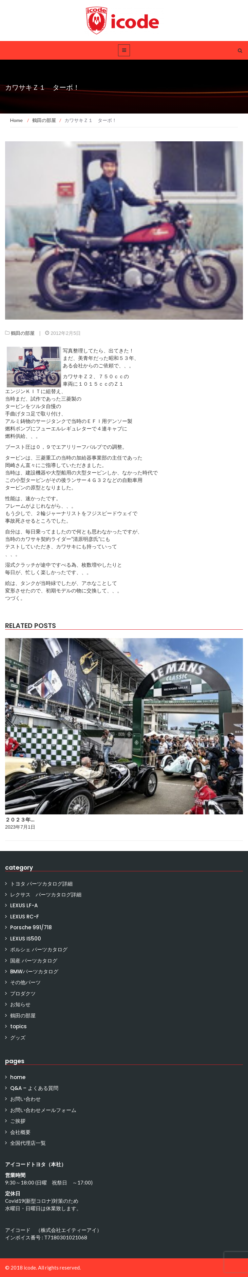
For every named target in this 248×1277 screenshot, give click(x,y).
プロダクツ (23, 993)
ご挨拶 (17, 1120)
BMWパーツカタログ (34, 971)
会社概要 (20, 1132)
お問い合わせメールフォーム (43, 1110)
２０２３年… (19, 819)
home (17, 1077)
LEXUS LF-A (24, 905)
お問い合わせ (25, 1098)
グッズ (17, 1037)
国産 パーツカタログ (33, 960)
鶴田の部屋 (23, 333)
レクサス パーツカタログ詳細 (45, 894)
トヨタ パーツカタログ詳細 (41, 883)
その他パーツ (25, 982)
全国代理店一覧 (28, 1143)
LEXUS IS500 (25, 938)
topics (18, 1026)
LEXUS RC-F (24, 916)
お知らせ (20, 1004)
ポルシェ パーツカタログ (39, 949)
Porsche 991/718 (31, 927)
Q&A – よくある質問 (34, 1088)
